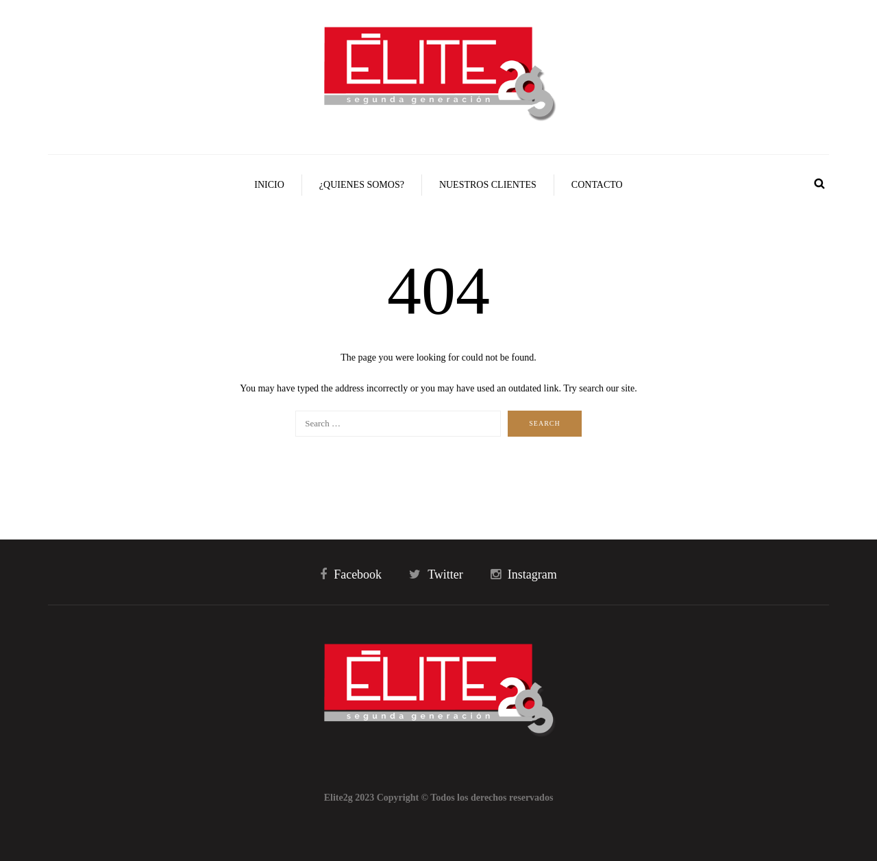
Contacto (597, 185)
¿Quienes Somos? (361, 185)
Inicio (269, 185)
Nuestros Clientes (487, 185)
